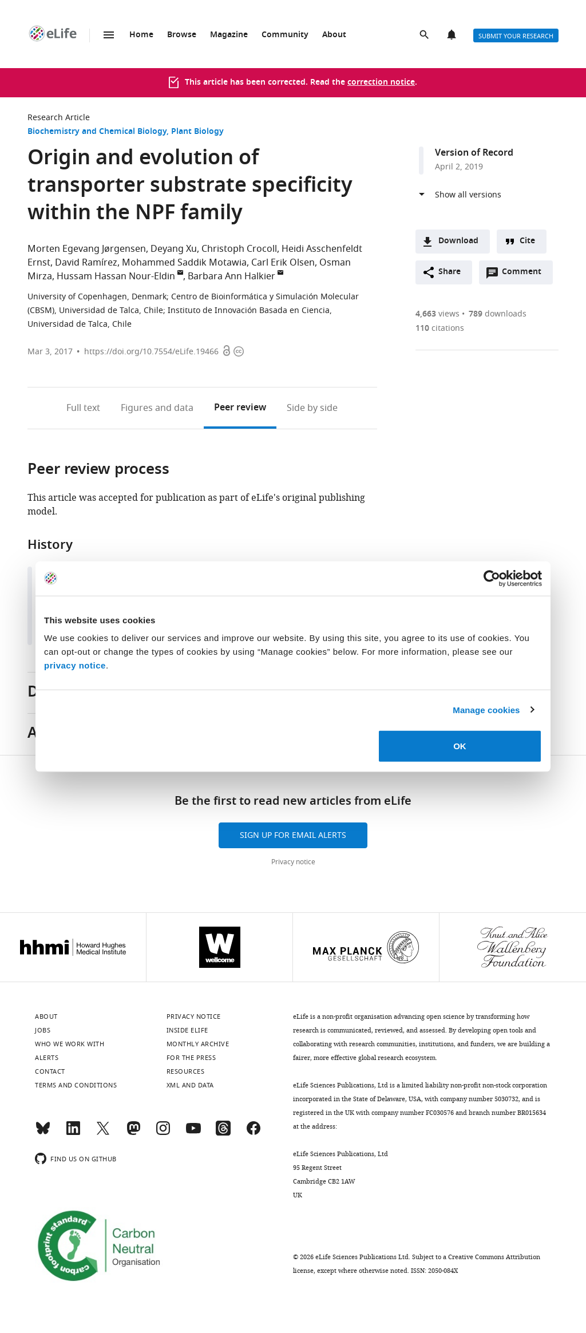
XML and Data (190, 1085)
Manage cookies (486, 709)
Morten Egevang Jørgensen (86, 249)
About (334, 35)
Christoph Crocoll (239, 249)
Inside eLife (187, 1030)
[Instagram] (163, 1133)
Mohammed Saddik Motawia (184, 263)
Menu (109, 35)
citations (439, 328)
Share (449, 272)
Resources (186, 1071)
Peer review (240, 408)
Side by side (312, 408)
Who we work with (69, 1044)
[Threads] (223, 1133)
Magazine (229, 35)
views (437, 314)
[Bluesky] (43, 1133)
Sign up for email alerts (293, 835)
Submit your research (515, 36)
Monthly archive (198, 1044)
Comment (525, 274)
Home (141, 35)
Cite (527, 241)
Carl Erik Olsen (283, 263)
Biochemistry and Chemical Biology (97, 132)
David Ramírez (86, 263)
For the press (191, 1057)
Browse (181, 35)
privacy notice (75, 665)
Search (425, 35)
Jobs (42, 1030)
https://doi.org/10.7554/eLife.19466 (151, 352)
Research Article (58, 118)
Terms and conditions (76, 1085)
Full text (83, 408)
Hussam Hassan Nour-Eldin (116, 276)
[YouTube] (193, 1133)
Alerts (453, 35)
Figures (157, 408)
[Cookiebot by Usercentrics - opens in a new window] (492, 578)
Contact (50, 1071)
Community (285, 35)
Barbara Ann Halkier (231, 276)
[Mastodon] (133, 1133)
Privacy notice (293, 862)
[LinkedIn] (73, 1133)
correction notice (381, 82)
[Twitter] (103, 1133)
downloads (497, 314)
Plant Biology (197, 132)
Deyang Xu (174, 249)
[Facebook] (254, 1133)
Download (458, 241)
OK (459, 746)
